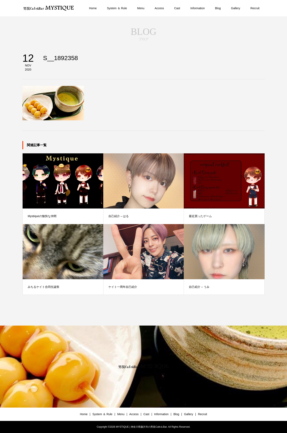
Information (197, 8)
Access (159, 8)
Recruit (254, 8)
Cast (177, 8)
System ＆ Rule (117, 8)
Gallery (235, 8)
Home (93, 8)
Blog (218, 8)
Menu (140, 8)
